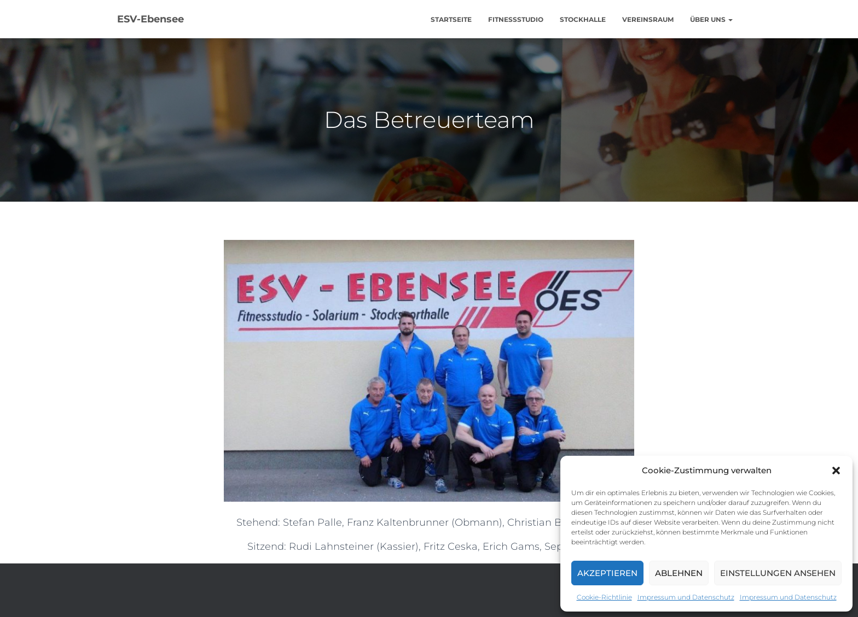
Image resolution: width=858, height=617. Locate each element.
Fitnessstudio (515, 19)
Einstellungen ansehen (778, 573)
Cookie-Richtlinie (604, 597)
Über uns (711, 19)
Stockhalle (583, 19)
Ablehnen (679, 573)
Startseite (451, 19)
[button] (836, 470)
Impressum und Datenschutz (685, 597)
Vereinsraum (648, 19)
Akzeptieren (607, 573)
